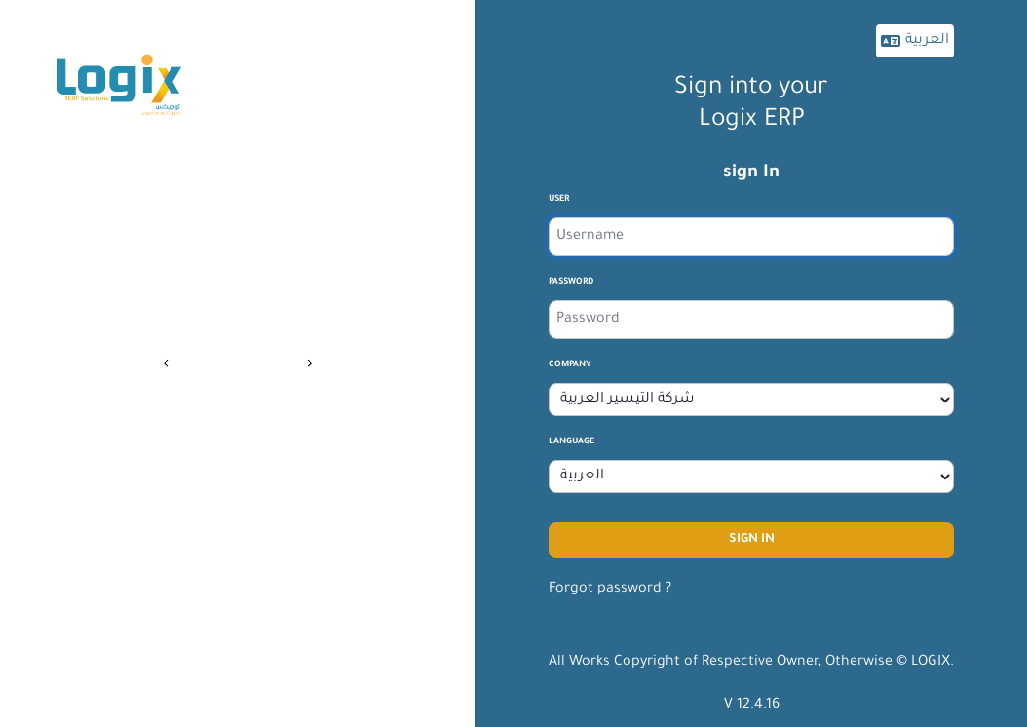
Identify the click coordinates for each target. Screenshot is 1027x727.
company (570, 365)
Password (571, 282)
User (559, 200)
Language (571, 442)
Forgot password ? (610, 589)
